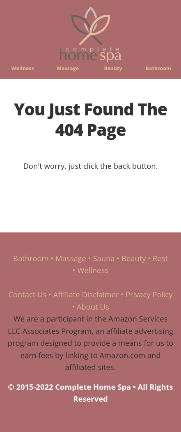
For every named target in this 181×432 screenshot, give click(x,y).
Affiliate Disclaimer (86, 294)
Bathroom (158, 68)
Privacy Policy (149, 294)
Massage (68, 68)
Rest (160, 258)
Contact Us (27, 294)
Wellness (22, 68)
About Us (93, 306)
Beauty (113, 68)
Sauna (104, 258)
